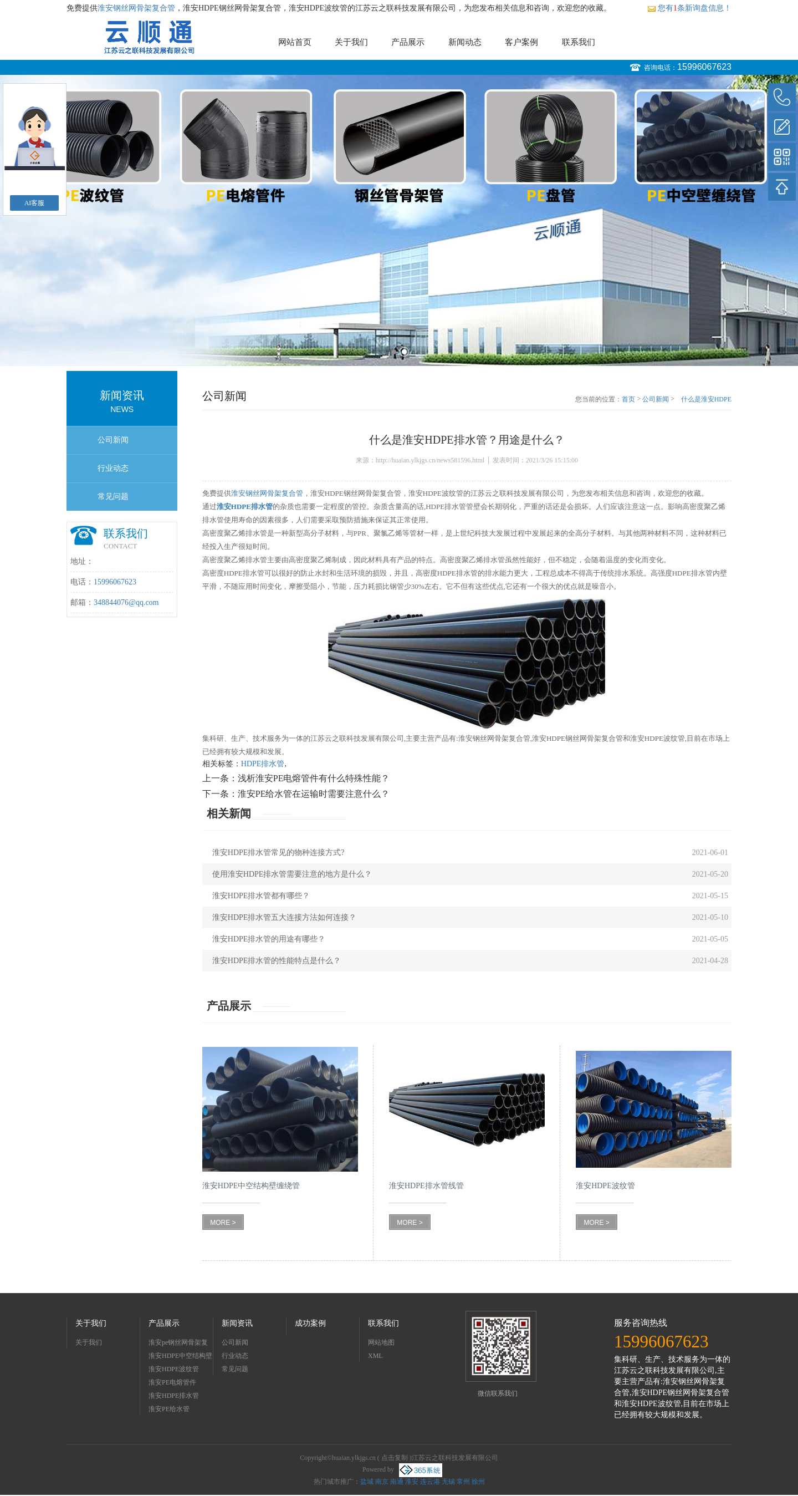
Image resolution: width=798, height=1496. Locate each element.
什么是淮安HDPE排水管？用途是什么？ (705, 399)
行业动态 (113, 468)
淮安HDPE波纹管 (174, 1369)
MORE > (223, 1223)
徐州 (478, 1481)
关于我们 (351, 42)
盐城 (367, 1481)
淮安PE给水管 (169, 1409)
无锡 (448, 1481)
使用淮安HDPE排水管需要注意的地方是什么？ (292, 874)
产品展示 (407, 42)
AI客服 (34, 203)
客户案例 (521, 42)
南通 (396, 1481)
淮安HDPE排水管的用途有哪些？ (269, 939)
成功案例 (310, 1323)
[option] (399, 220)
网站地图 (381, 1342)
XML (375, 1356)
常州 (463, 1481)
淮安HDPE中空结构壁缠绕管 (180, 1357)
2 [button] (404, 351)
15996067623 (704, 67)
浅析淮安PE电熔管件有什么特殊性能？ (314, 778)
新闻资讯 (237, 1323)
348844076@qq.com (126, 602)
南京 (381, 1481)
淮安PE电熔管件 (172, 1382)
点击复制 (394, 1458)
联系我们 (578, 42)
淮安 (411, 1481)
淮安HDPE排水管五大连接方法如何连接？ (284, 917)
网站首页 (294, 42)
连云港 (430, 1481)
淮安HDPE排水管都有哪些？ (261, 896)
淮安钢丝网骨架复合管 (136, 8)
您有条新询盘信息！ (689, 8)
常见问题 (113, 496)
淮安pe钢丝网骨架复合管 (178, 1344)
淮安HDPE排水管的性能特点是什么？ (276, 960)
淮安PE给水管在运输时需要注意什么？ (314, 793)
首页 (628, 399)
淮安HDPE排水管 (174, 1396)
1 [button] (393, 351)
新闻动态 (465, 42)
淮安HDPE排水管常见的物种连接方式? (278, 852)
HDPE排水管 (263, 764)
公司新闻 (113, 440)
